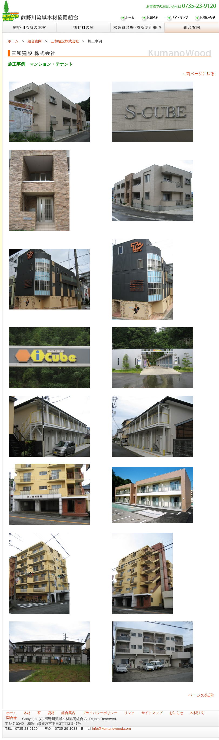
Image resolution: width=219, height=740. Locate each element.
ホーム (13, 41)
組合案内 (35, 41)
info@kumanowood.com (111, 728)
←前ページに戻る (198, 74)
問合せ (11, 718)
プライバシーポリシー (99, 713)
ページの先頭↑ (201, 695)
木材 (27, 713)
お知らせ (176, 713)
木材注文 (197, 713)
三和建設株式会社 (65, 41)
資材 (51, 713)
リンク (129, 713)
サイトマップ (151, 713)
